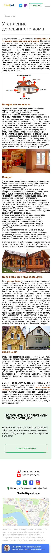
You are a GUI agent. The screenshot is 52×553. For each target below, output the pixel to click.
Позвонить (36, 5)
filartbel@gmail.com (28, 493)
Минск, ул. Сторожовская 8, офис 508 (27, 488)
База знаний (10, 16)
